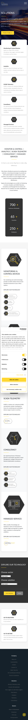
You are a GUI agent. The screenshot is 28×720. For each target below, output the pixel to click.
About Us (14, 659)
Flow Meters (14, 692)
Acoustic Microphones (14, 687)
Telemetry (14, 697)
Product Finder (7, 33)
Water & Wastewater (14, 709)
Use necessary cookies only (13, 389)
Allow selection (14, 384)
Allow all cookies (14, 379)
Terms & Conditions (14, 675)
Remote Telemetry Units (14, 684)
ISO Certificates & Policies (14, 672)
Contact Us (14, 667)
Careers (14, 664)
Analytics (14, 695)
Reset (19, 593)
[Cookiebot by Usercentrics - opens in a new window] (20, 329)
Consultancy (14, 700)
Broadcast (14, 712)
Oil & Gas (14, 715)
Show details (20, 375)
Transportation (14, 717)
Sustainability (14, 662)
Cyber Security (14, 670)
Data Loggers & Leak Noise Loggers (14, 689)
